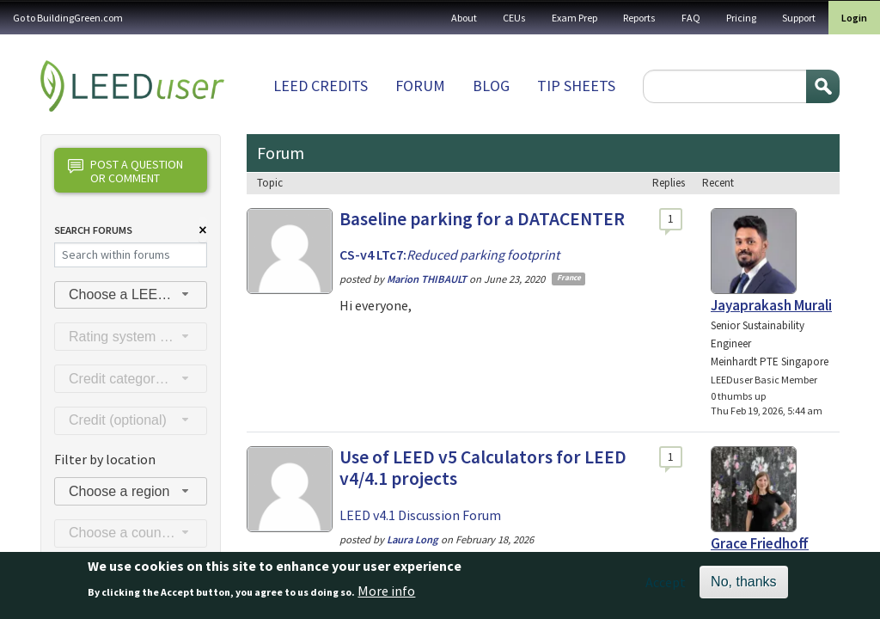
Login (854, 17)
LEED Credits (320, 85)
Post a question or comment (125, 170)
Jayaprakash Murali (771, 305)
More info (386, 596)
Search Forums (93, 230)
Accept (665, 589)
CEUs (514, 17)
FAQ (690, 17)
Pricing (741, 17)
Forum (420, 85)
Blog (491, 85)
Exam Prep (574, 17)
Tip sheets (576, 85)
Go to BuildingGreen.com (68, 17)
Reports (639, 17)
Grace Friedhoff (760, 543)
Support (799, 17)
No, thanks (743, 588)
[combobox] (130, 295)
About (464, 17)
